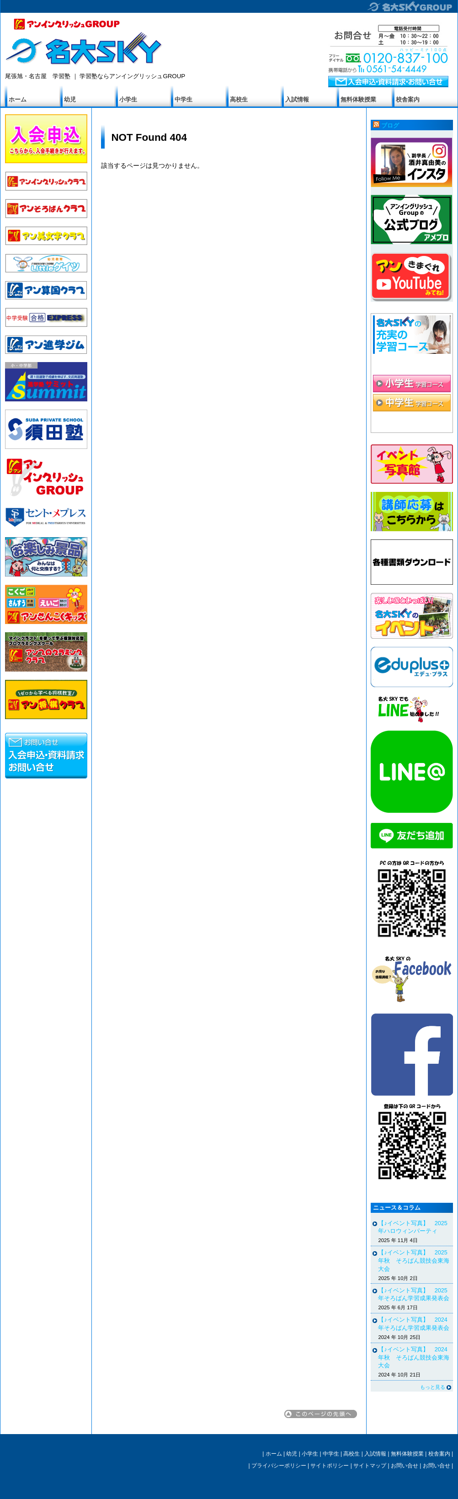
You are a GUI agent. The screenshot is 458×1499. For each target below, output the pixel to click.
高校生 (239, 99)
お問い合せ (404, 1465)
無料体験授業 (358, 99)
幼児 (70, 99)
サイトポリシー (329, 1465)
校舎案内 (408, 99)
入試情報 (297, 99)
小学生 (128, 99)
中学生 (183, 99)
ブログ (390, 126)
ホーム (18, 99)
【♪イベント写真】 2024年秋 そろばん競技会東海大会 (413, 1357)
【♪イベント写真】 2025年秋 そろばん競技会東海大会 (413, 1260)
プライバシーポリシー (278, 1465)
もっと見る (432, 1387)
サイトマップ (369, 1465)
